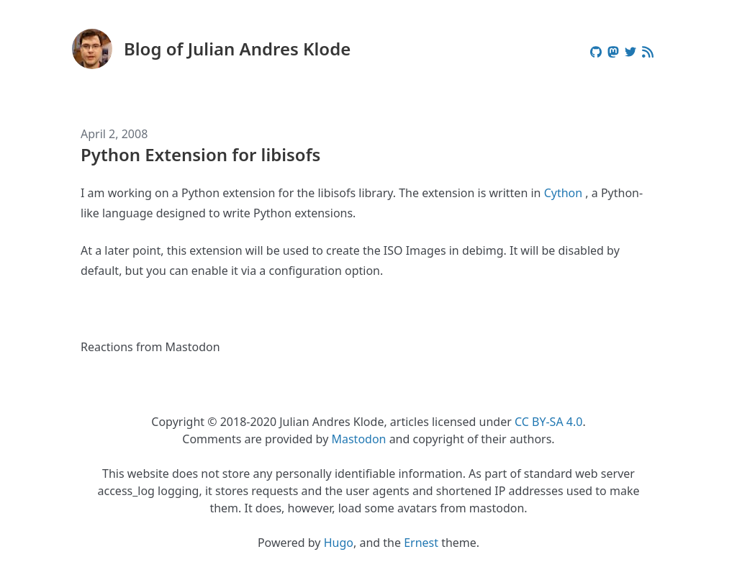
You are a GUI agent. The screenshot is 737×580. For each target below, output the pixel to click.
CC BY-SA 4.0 (548, 422)
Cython (563, 193)
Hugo (338, 542)
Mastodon (358, 439)
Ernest (421, 542)
